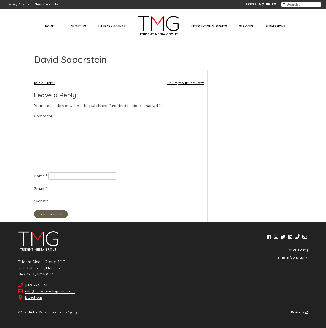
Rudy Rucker (44, 83)
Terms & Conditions (292, 257)
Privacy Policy (296, 250)
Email (40, 188)
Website (41, 201)
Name (41, 176)
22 (306, 312)
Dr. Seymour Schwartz (185, 83)
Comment (44, 116)
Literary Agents (112, 26)
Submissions (275, 26)
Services (246, 26)
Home (49, 26)
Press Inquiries (260, 4)
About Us (78, 26)
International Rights (209, 26)
